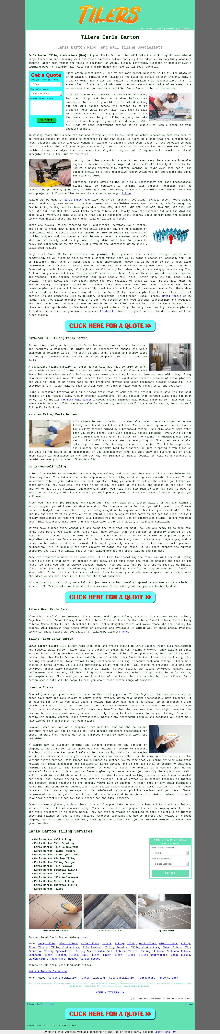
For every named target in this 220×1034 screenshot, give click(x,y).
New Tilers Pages (45, 1004)
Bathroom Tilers (178, 951)
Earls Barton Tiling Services (61, 831)
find (40, 616)
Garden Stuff (38, 958)
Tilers (107, 943)
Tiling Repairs (116, 947)
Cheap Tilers (172, 947)
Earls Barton (73, 199)
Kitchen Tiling (67, 955)
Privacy (189, 1004)
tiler (125, 55)
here (125, 631)
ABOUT (160, 29)
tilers (77, 185)
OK (174, 1032)
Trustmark (107, 311)
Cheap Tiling (47, 943)
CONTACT (170, 29)
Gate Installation (122, 977)
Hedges (72, 958)
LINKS (150, 29)
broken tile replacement (62, 668)
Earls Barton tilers (43, 646)
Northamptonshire (41, 676)
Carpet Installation (62, 977)
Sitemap (30, 1004)
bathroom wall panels (76, 399)
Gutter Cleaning (93, 977)
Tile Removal (92, 947)
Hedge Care (57, 958)
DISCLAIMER (184, 29)
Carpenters (147, 977)
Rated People (171, 296)
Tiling (126, 193)
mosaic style (98, 182)
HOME (141, 29)
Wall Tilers (147, 943)
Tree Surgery (169, 977)
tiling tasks (152, 672)
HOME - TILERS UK (110, 992)
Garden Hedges (90, 958)
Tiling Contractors (65, 947)
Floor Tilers (68, 943)
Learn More (162, 1032)
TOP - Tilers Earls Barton (48, 971)
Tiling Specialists (58, 951)
